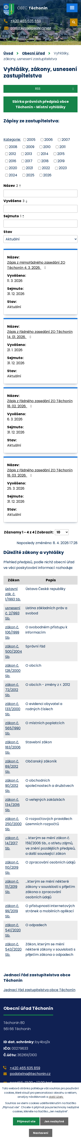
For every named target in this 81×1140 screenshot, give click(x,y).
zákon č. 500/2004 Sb (13, 651)
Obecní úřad (33, 53)
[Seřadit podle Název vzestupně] (20, 185)
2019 (61, 160)
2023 (63, 167)
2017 (28, 160)
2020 (13, 167)
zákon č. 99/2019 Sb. (12, 911)
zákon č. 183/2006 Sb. (13, 747)
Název (10, 185)
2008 (13, 146)
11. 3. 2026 (14, 280)
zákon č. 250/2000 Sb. (13, 824)
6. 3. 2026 (14, 419)
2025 (30, 175)
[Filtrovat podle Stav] (40, 239)
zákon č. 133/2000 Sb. (12, 709)
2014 (44, 153)
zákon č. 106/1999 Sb (12, 632)
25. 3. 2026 (15, 488)
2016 (12, 160)
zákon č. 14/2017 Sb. (12, 843)
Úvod (8, 53)
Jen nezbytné (54, 1121)
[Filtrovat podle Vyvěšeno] (40, 209)
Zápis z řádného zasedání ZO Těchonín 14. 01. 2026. (40, 334)
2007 (66, 139)
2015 (61, 153)
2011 (62, 146)
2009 (30, 146)
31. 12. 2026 (15, 293)
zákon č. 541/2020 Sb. (13, 930)
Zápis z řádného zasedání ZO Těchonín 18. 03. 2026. (40, 473)
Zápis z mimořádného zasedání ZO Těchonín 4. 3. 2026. (36, 265)
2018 (45, 160)
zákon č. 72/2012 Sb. (12, 690)
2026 (47, 175)
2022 (46, 167)
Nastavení (40, 1133)
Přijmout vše (26, 1121)
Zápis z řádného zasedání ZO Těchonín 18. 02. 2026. (40, 403)
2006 (48, 139)
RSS (55, 88)
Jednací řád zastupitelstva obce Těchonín (39, 989)
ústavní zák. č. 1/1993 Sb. (13, 594)
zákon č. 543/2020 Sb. (13, 949)
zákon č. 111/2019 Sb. (12, 886)
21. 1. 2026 (14, 349)
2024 (13, 175)
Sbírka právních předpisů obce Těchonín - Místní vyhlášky (40, 104)
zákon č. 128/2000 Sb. (13, 670)
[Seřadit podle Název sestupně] (20, 187)
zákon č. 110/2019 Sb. (12, 867)
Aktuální (14, 306)
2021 (29, 167)
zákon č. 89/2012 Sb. (12, 766)
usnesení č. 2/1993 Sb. (12, 613)
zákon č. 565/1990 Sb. (13, 728)
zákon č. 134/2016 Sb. (12, 805)
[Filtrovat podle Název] (40, 193)
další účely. (56, 1097)
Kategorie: (12, 139)
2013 (28, 153)
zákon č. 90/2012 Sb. (12, 785)
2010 (47, 146)
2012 (12, 153)
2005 (31, 139)
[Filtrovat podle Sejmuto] (40, 224)
